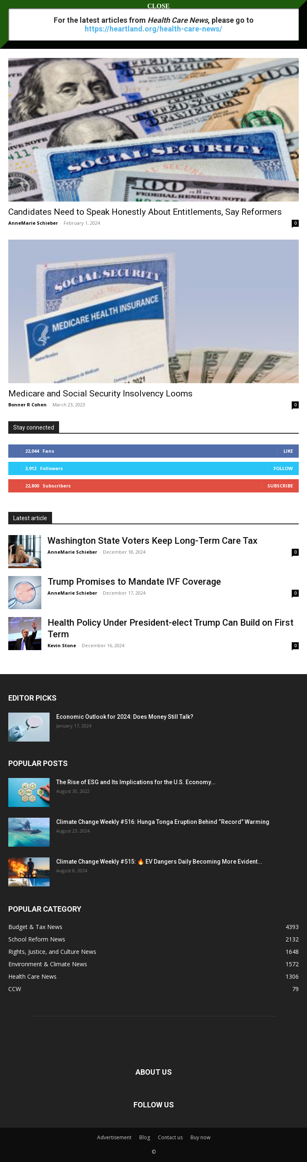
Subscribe (280, 486)
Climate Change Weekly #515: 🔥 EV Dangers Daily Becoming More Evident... (159, 861)
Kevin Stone (62, 645)
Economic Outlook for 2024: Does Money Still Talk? (124, 716)
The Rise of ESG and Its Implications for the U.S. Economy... (136, 782)
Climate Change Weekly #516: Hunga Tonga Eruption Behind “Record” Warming (162, 822)
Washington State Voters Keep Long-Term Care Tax (152, 540)
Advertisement (114, 1137)
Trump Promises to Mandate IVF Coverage (134, 581)
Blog (144, 1137)
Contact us (170, 1137)
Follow (283, 468)
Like (288, 451)
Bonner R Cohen (27, 404)
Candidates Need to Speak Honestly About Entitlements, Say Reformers (145, 212)
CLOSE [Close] (154, 6)
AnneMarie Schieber (33, 223)
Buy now (200, 1137)
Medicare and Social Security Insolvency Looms (100, 394)
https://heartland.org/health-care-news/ (153, 28)
